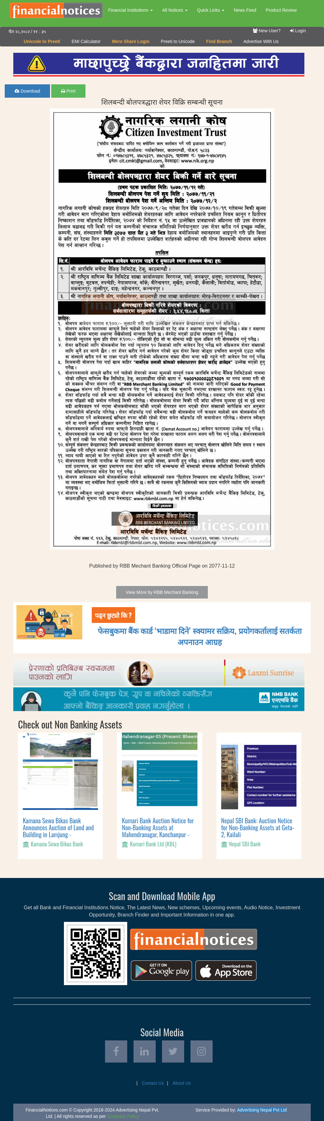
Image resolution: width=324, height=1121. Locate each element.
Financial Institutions (130, 10)
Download (27, 91)
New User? (267, 30)
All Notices (175, 10)
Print (68, 91)
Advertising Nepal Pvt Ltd (262, 1109)
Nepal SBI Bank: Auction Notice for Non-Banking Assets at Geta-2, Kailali (257, 827)
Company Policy (123, 1116)
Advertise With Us (260, 41)
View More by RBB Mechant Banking (162, 592)
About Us (181, 1083)
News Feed (245, 10)
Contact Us (153, 1083)
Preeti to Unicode (178, 41)
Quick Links (210, 10)
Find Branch (219, 41)
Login (298, 30)
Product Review (281, 10)
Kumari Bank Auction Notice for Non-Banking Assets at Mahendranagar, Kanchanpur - (158, 827)
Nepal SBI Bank (245, 844)
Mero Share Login (130, 41)
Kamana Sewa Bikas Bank (57, 844)
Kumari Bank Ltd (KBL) (153, 844)
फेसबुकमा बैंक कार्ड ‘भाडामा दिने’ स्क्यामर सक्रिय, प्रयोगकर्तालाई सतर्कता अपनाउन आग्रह (200, 635)
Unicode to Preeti (42, 41)
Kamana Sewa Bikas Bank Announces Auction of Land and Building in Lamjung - (58, 827)
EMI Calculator (86, 41)
